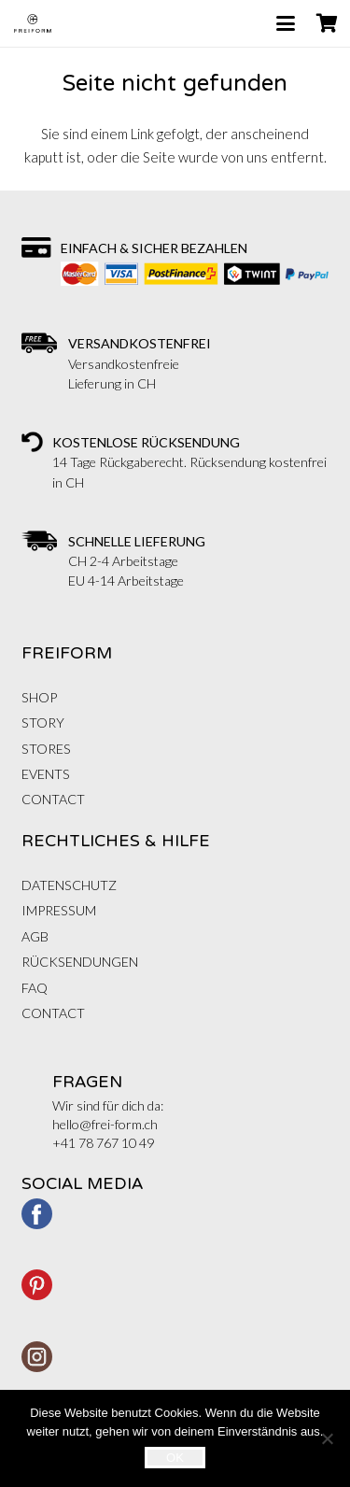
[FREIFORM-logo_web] (32, 23)
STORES (46, 749)
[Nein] (326, 1438)
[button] (285, 23)
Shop (39, 697)
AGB (35, 936)
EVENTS (45, 774)
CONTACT (53, 799)
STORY (42, 722)
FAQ (34, 988)
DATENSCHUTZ (69, 885)
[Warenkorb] (326, 23)
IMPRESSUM (58, 910)
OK (175, 1458)
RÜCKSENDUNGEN (79, 962)
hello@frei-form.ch (105, 1124)
